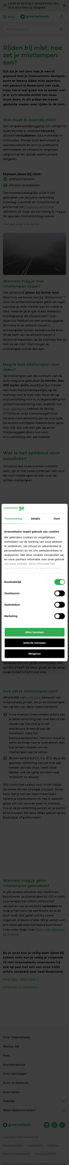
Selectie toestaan (34, 642)
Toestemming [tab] (13, 518)
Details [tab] (35, 518)
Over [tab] (57, 518)
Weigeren (34, 653)
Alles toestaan (34, 632)
